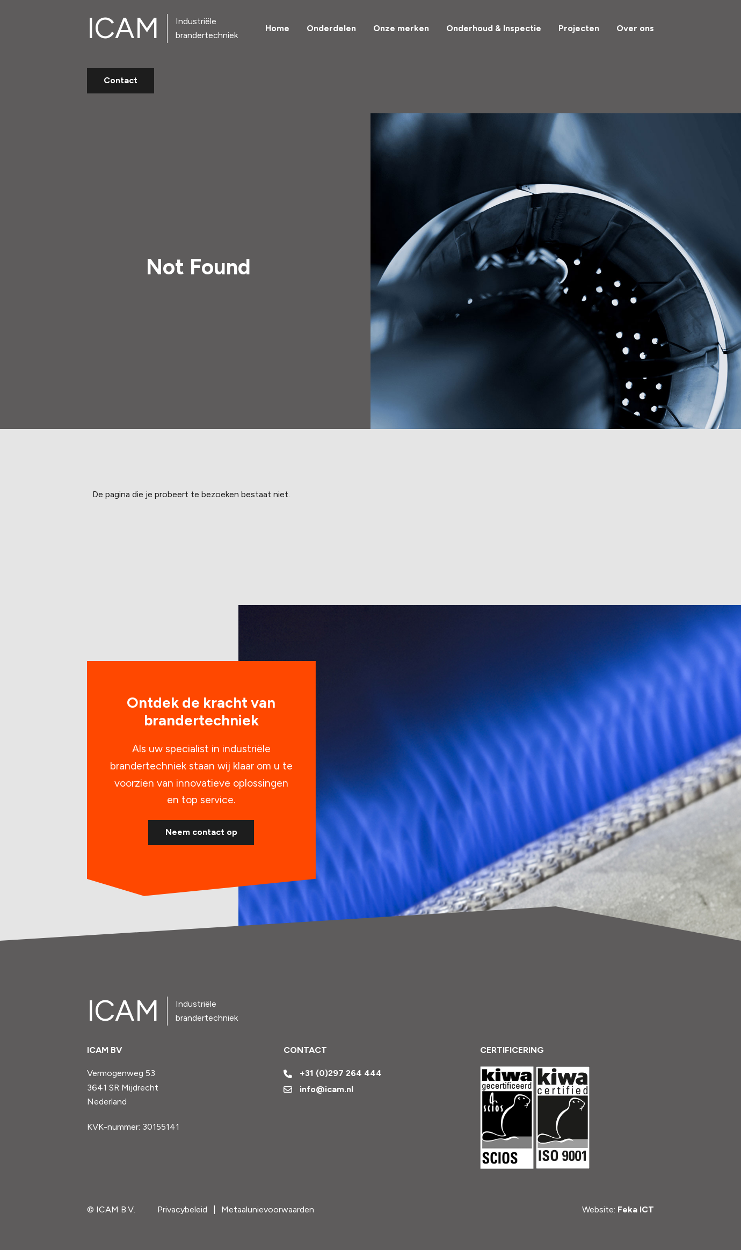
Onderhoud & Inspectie (493, 28)
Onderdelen (331, 28)
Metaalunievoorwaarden (267, 1209)
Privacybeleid (182, 1209)
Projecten (578, 28)
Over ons (635, 28)
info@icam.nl (319, 1089)
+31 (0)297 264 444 (333, 1073)
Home (277, 28)
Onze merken (401, 28)
